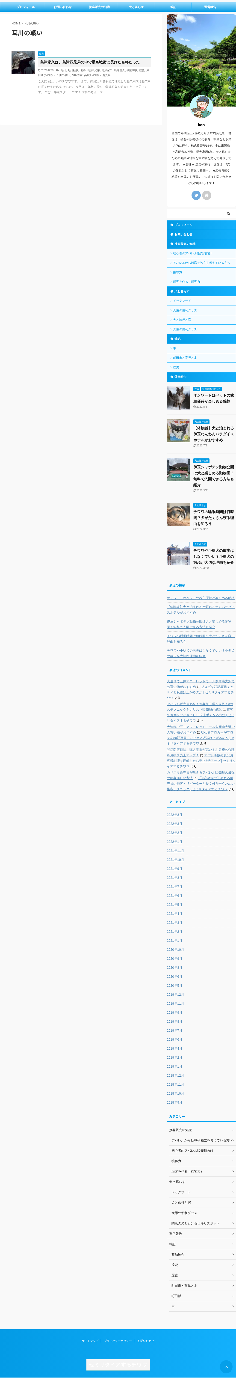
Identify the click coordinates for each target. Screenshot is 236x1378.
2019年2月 (174, 1057)
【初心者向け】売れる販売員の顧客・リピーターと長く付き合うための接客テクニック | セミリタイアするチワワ (201, 783)
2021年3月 (174, 922)
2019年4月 (174, 1048)
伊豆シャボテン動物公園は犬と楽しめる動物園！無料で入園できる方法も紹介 (199, 624)
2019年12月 (175, 994)
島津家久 (106, 70)
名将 (83, 70)
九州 (63, 70)
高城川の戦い (92, 75)
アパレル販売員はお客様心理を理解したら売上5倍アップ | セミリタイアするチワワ (201, 760)
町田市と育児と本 (185, 357)
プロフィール (26, 7)
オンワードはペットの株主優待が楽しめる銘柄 (201, 598)
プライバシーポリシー (118, 1340)
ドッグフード (182, 301)
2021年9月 (174, 868)
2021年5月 (174, 904)
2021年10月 (175, 859)
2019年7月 (174, 1030)
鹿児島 (106, 75)
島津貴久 (119, 70)
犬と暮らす (136, 7)
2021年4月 (174, 913)
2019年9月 (174, 1012)
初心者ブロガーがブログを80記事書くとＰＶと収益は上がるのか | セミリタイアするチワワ (200, 738)
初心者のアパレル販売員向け (192, 253)
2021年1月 (174, 940)
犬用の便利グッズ (185, 310)
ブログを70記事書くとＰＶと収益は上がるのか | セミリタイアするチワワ (200, 692)
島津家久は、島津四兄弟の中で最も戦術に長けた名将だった (90, 62)
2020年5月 (174, 985)
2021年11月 (175, 850)
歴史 (142, 70)
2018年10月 (175, 1093)
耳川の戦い (63, 75)
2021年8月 (174, 877)
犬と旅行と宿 (182, 319)
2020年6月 (174, 976)
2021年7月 (174, 886)
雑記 (173, 7)
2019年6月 (174, 1039)
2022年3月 (174, 824)
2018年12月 (175, 1075)
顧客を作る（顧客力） (188, 281)
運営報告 (210, 7)
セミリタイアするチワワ (118, 1365)
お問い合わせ (63, 7)
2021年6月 (174, 895)
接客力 (177, 272)
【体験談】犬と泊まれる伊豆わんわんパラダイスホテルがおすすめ (213, 434)
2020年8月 (174, 967)
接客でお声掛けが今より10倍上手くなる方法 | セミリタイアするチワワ (200, 715)
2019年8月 (174, 1021)
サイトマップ (90, 1340)
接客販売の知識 (99, 7)
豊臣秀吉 (77, 75)
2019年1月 (174, 1066)
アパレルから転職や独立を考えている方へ (201, 262)
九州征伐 (73, 70)
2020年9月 (174, 958)
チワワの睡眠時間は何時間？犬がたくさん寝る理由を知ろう (213, 518)
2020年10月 (175, 949)
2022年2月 (174, 833)
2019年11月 (175, 1003)
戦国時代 (132, 70)
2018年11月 (175, 1084)
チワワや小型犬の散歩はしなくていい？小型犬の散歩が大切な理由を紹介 (213, 556)
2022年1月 (174, 841)
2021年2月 (174, 931)
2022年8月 (174, 815)
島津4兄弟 (93, 70)
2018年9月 (174, 1102)
